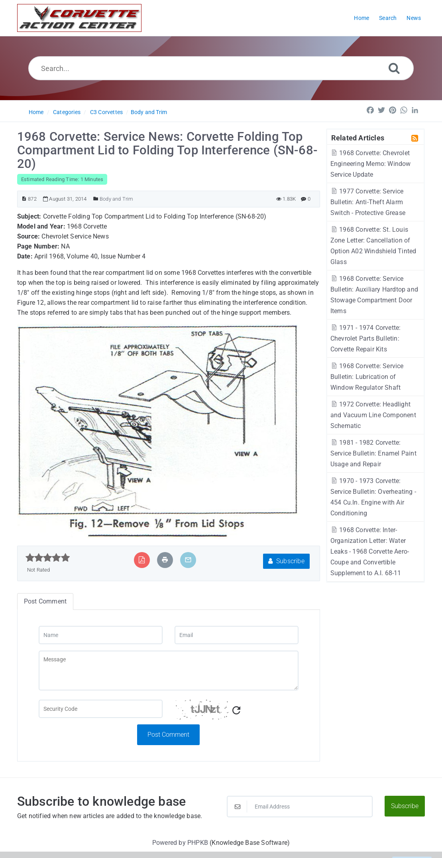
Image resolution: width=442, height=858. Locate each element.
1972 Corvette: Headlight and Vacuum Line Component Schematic (373, 415)
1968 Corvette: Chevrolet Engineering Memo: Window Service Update (370, 163)
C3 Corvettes (106, 112)
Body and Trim (149, 112)
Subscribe (286, 561)
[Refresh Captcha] (236, 711)
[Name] (101, 635)
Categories (67, 112)
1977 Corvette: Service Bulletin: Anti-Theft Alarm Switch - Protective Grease (367, 202)
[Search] (394, 68)
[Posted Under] (95, 198)
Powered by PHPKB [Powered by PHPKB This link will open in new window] (180, 842)
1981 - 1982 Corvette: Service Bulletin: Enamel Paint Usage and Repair (373, 453)
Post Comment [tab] (45, 601)
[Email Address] (299, 806)
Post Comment (168, 734)
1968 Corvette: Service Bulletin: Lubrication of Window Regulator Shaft (367, 376)
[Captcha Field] (101, 709)
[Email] (237, 635)
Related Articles (357, 138)
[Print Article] (165, 560)
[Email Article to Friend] (188, 560)
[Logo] (79, 18)
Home (36, 112)
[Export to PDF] (142, 560)
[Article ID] (24, 198)
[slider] (48, 557)
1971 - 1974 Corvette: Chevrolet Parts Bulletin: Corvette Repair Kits (365, 338)
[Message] (169, 670)
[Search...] (221, 68)
